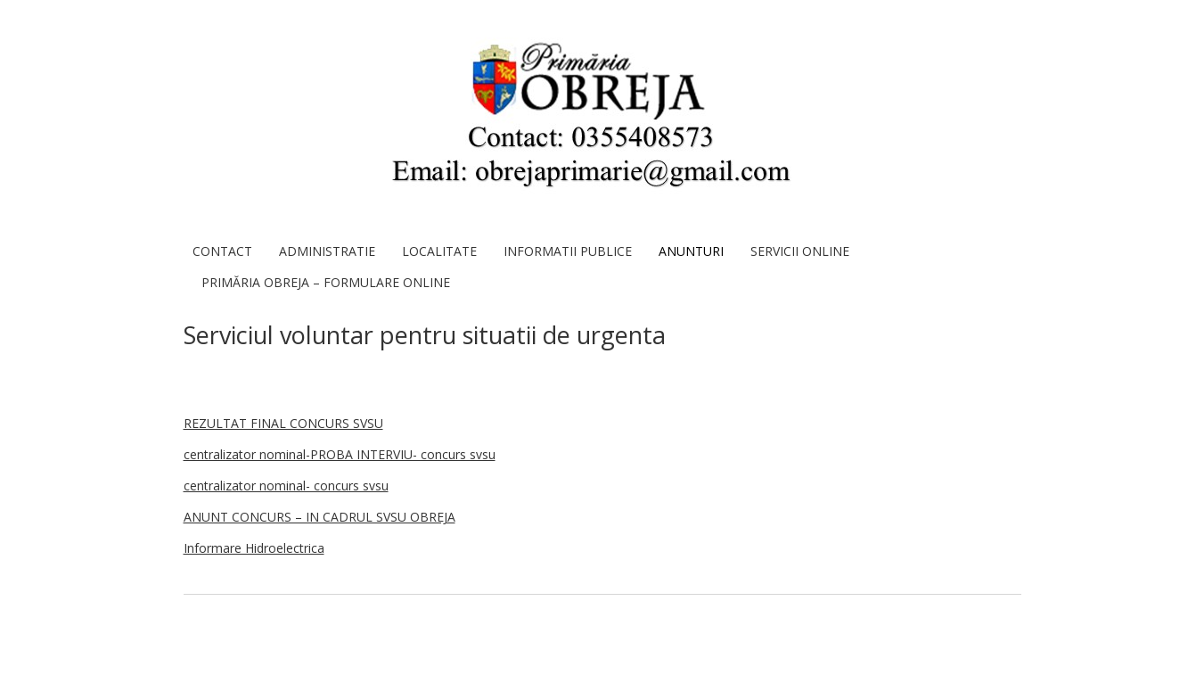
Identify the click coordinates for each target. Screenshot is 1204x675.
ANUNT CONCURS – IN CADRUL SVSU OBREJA (319, 516)
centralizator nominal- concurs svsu (286, 485)
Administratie (327, 251)
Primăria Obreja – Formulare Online (325, 282)
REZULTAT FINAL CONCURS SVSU (283, 423)
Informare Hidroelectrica (254, 547)
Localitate (439, 251)
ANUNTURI (691, 251)
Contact (222, 251)
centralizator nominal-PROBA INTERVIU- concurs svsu (340, 454)
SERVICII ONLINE (799, 251)
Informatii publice (568, 251)
